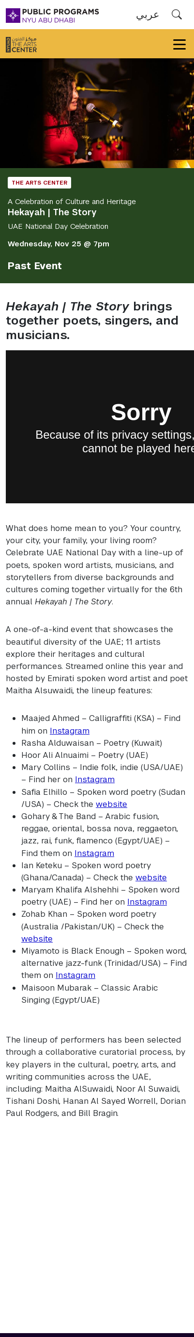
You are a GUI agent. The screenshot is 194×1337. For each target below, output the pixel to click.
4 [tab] (119, 153)
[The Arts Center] (21, 43)
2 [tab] (90, 153)
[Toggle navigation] (179, 43)
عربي (148, 14)
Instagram (70, 730)
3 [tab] (104, 153)
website (111, 804)
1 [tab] (75, 153)
